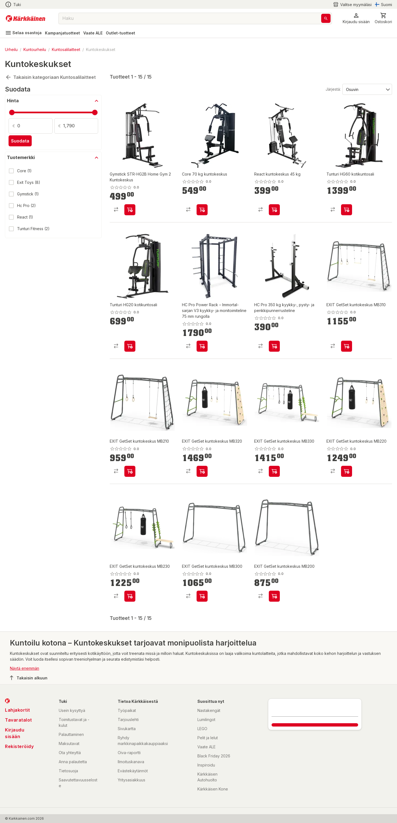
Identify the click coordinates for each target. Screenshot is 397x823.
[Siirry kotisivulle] (25, 18)
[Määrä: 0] (35, 126)
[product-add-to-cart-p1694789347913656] (346, 346)
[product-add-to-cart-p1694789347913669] (129, 471)
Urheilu (11, 49)
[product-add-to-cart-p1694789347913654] (346, 471)
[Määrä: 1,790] (80, 126)
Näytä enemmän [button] (24, 668)
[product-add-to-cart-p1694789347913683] (202, 471)
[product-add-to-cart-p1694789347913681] (274, 471)
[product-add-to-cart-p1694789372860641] (274, 346)
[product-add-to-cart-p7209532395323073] (129, 346)
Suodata (20, 141)
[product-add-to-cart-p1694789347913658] (202, 596)
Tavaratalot (18, 720)
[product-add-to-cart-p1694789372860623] (202, 346)
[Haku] (326, 18)
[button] (356, 18)
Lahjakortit (17, 710)
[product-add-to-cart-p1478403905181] (129, 209)
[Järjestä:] (367, 89)
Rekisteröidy (19, 746)
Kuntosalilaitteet (66, 49)
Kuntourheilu (34, 49)
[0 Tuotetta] (383, 18)
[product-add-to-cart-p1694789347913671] (274, 596)
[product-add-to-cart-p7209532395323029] (346, 209)
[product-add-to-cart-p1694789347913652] (129, 596)
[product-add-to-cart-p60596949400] (274, 209)
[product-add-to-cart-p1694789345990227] (202, 209)
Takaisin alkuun (28, 678)
